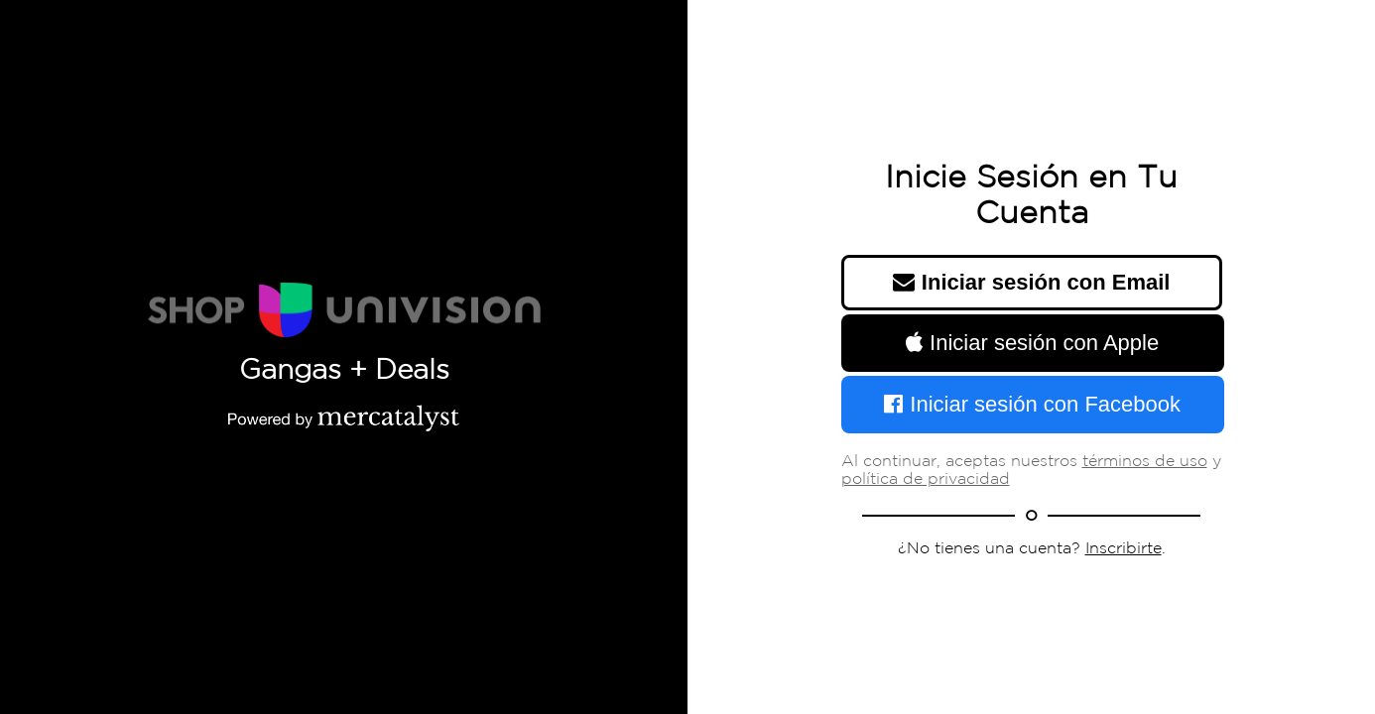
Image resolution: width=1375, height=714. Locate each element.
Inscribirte (1123, 548)
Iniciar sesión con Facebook (1032, 404)
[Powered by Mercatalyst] (344, 417)
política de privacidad (925, 479)
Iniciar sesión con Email (1032, 282)
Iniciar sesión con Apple (1032, 342)
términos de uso (1144, 461)
